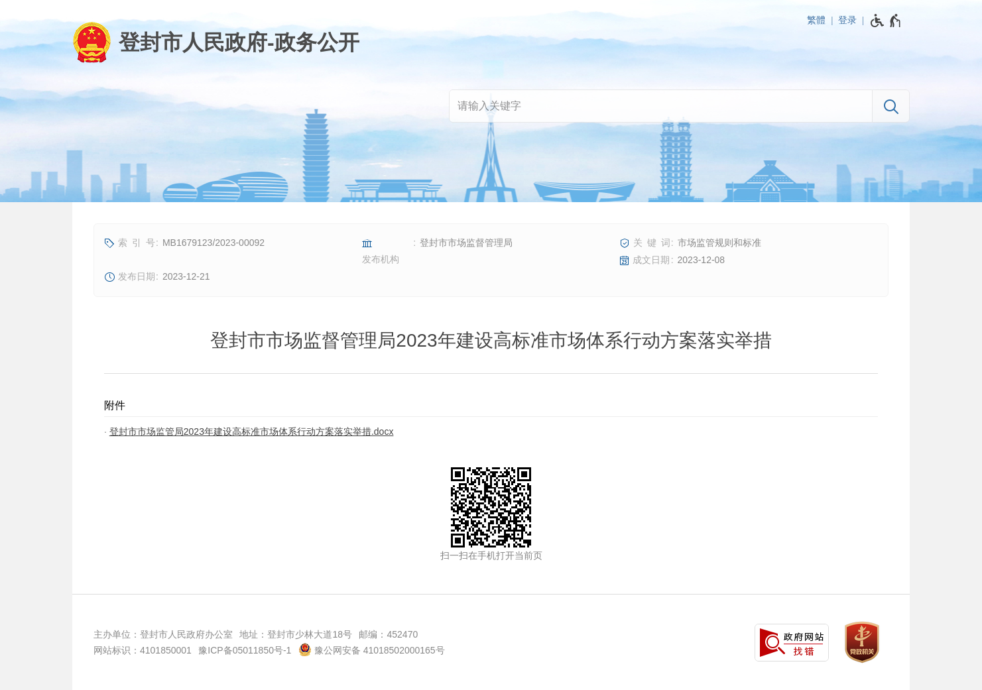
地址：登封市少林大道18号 (295, 634)
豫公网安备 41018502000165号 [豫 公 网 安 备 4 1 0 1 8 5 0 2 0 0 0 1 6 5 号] (371, 649)
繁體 (816, 20)
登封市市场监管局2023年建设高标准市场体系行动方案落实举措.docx (251, 431)
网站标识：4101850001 (142, 650)
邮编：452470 (388, 634)
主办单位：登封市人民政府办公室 (163, 634)
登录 (847, 20)
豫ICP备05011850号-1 (244, 650)
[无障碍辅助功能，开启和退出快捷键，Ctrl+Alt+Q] (886, 21)
